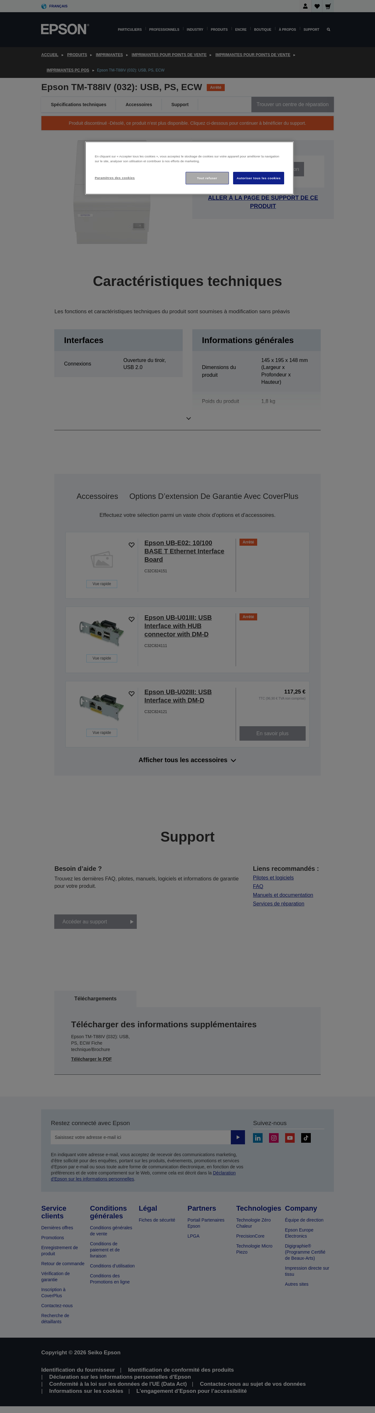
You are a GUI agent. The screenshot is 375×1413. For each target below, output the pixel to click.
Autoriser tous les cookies (259, 178)
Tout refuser (207, 178)
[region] (189, 168)
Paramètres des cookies (115, 178)
